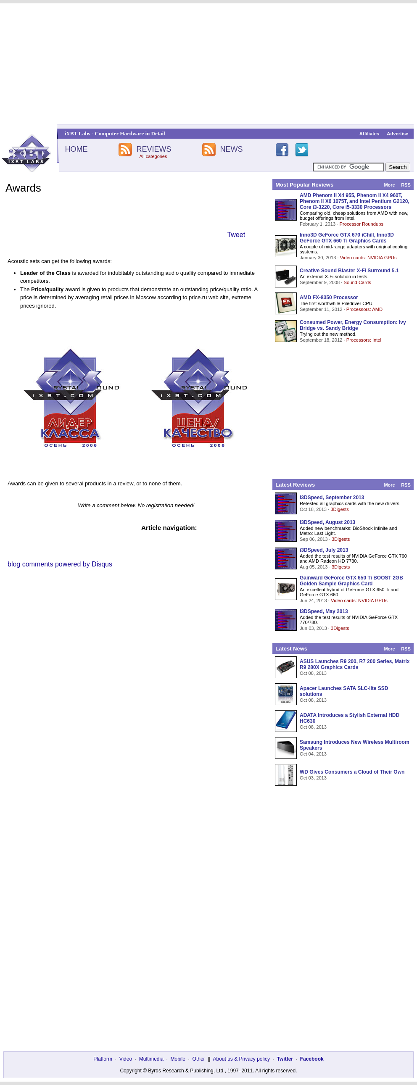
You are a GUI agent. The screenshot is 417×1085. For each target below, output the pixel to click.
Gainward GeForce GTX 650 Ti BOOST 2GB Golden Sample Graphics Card (351, 581)
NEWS (231, 149)
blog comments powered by (60, 564)
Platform (102, 1059)
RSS (406, 184)
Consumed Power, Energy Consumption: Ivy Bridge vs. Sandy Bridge (353, 325)
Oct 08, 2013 (313, 673)
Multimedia (151, 1059)
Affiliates (369, 133)
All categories (153, 156)
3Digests (339, 509)
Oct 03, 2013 (313, 777)
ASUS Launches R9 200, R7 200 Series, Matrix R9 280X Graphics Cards (354, 664)
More (389, 184)
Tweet (236, 234)
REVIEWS (153, 149)
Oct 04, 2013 (313, 753)
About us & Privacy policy (241, 1059)
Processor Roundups (361, 223)
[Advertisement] (208, 64)
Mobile (178, 1059)
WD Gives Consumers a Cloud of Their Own (352, 772)
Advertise (397, 133)
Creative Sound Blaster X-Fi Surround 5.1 (349, 271)
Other (199, 1059)
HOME (76, 149)
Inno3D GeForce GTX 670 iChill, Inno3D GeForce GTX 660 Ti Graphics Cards (347, 238)
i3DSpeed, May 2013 (324, 611)
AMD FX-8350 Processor (329, 297)
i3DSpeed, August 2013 (327, 522)
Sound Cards (357, 282)
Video (125, 1059)
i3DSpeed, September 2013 (332, 497)
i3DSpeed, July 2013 (324, 550)
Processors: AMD (364, 309)
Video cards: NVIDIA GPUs (368, 257)
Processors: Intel (363, 339)
